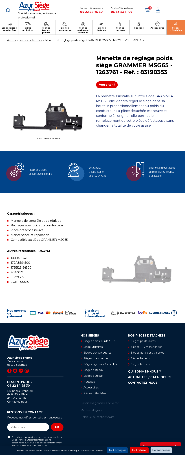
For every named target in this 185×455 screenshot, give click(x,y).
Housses (88, 381)
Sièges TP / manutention (146, 346)
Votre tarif (107, 84)
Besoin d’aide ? (35, 384)
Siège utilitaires (93, 346)
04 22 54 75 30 (91, 12)
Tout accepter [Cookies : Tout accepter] (117, 450)
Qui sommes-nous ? (144, 371)
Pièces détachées (94, 393)
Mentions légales (91, 410)
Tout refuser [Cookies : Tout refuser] (139, 450)
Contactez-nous (17, 401)
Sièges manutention (96, 358)
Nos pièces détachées (146, 335)
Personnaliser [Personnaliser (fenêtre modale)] (161, 450)
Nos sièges (90, 335)
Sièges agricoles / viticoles (99, 364)
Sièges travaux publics (97, 352)
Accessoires (90, 387)
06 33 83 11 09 (121, 12)
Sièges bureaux (93, 376)
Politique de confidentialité (97, 417)
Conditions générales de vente (100, 403)
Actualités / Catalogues (149, 377)
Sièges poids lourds (143, 341)
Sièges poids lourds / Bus (99, 341)
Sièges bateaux (93, 370)
